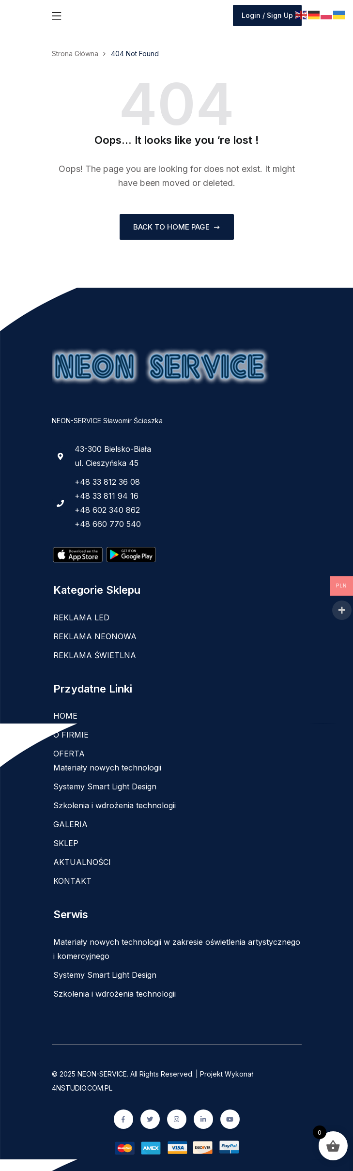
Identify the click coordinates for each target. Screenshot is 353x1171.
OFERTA (69, 753)
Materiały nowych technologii (107, 767)
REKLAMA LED (81, 617)
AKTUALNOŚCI (82, 862)
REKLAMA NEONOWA (95, 636)
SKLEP (65, 843)
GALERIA (70, 824)
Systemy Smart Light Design (104, 786)
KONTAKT (72, 881)
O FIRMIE (71, 735)
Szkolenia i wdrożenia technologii (114, 805)
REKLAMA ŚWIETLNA (94, 655)
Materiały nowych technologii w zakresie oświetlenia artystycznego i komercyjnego (176, 949)
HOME (65, 716)
